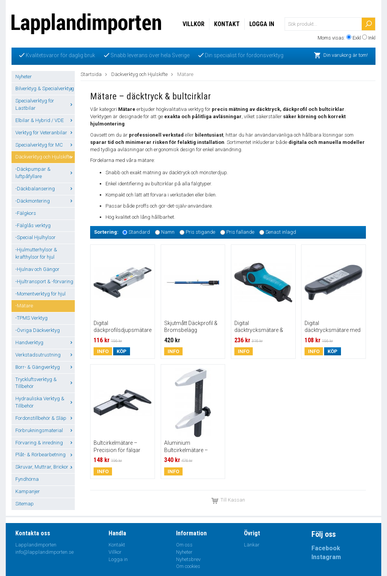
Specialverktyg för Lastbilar (45, 104)
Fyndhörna (27, 479)
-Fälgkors (25, 213)
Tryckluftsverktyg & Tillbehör (45, 383)
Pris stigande (200, 232)
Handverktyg (45, 342)
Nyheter (23, 76)
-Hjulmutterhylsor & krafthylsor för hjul (36, 253)
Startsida (91, 74)
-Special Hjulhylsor (35, 237)
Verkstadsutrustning (45, 355)
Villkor (193, 24)
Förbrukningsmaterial (45, 430)
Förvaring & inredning (45, 443)
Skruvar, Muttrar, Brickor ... (45, 467)
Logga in (261, 24)
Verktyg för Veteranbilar (45, 132)
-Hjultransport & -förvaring (44, 281)
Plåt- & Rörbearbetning (45, 454)
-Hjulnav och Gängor (37, 269)
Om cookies (188, 566)
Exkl (356, 38)
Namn (168, 232)
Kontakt (227, 24)
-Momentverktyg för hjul (40, 294)
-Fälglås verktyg (33, 225)
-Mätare (24, 306)
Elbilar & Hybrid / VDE (45, 120)
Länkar (252, 545)
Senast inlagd (280, 232)
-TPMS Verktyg (31, 318)
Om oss (184, 545)
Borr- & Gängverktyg (45, 367)
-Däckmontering (45, 201)
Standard (139, 232)
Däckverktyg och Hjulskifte (45, 157)
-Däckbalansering (45, 188)
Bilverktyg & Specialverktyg (45, 88)
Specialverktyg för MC (45, 145)
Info (103, 351)
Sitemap (24, 504)
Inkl (371, 38)
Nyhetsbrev (188, 559)
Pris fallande (240, 232)
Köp (122, 351)
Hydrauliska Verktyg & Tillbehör (45, 402)
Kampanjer (27, 491)
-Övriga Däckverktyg (37, 330)
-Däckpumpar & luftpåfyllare (45, 172)
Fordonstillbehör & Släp (45, 418)
